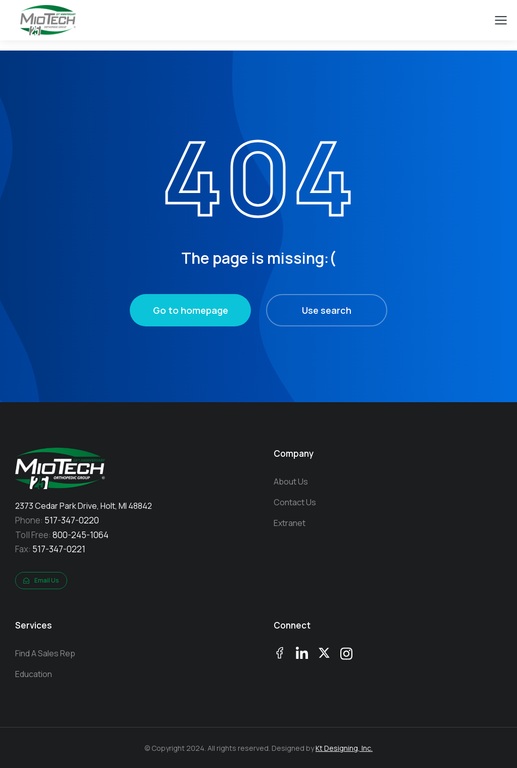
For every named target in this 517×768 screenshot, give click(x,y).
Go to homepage (190, 310)
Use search (326, 310)
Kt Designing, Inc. (344, 748)
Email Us (41, 580)
